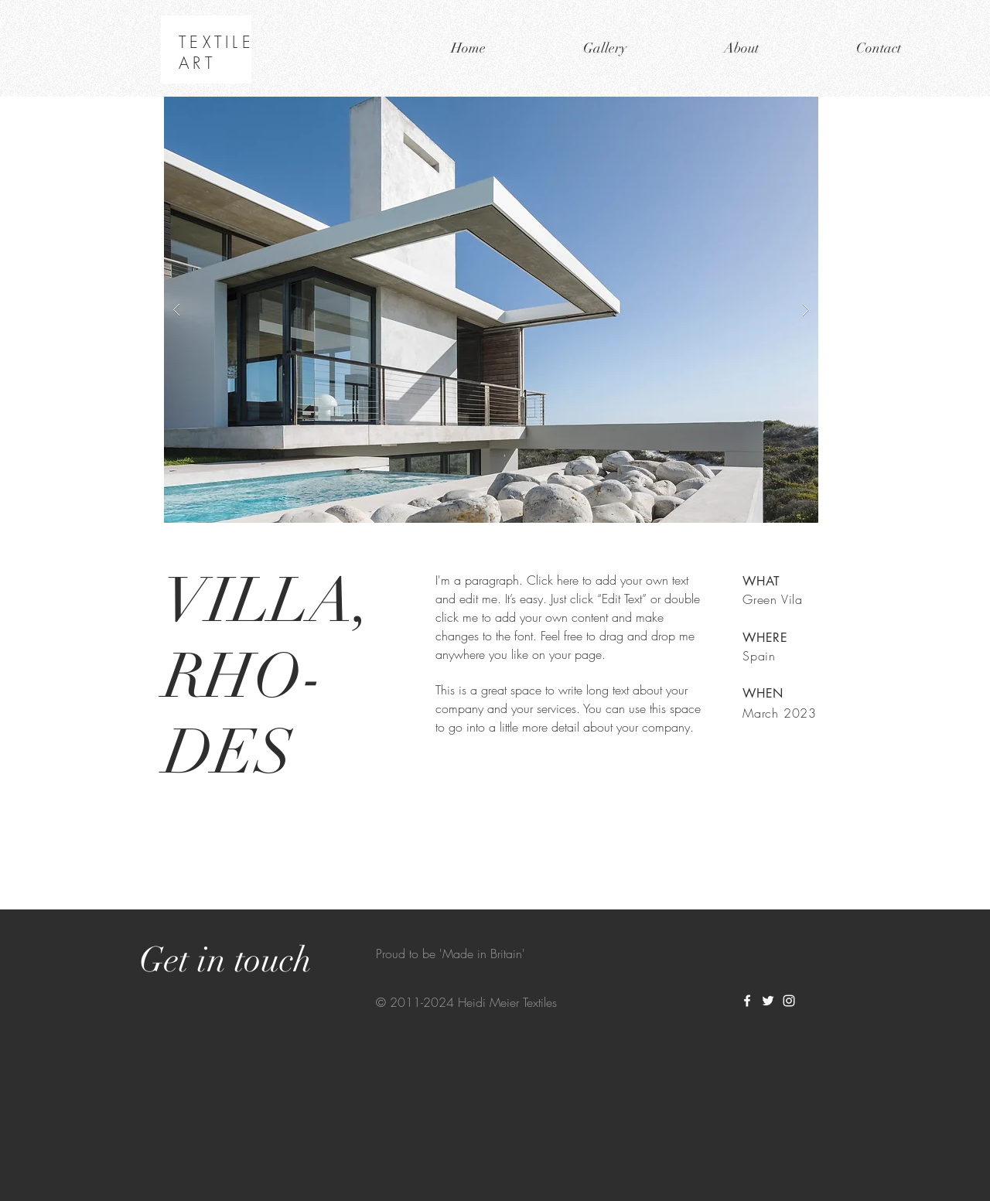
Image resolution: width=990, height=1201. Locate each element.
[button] (491, 310)
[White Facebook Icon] (747, 1000)
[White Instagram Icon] (789, 1000)
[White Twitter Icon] (768, 1000)
